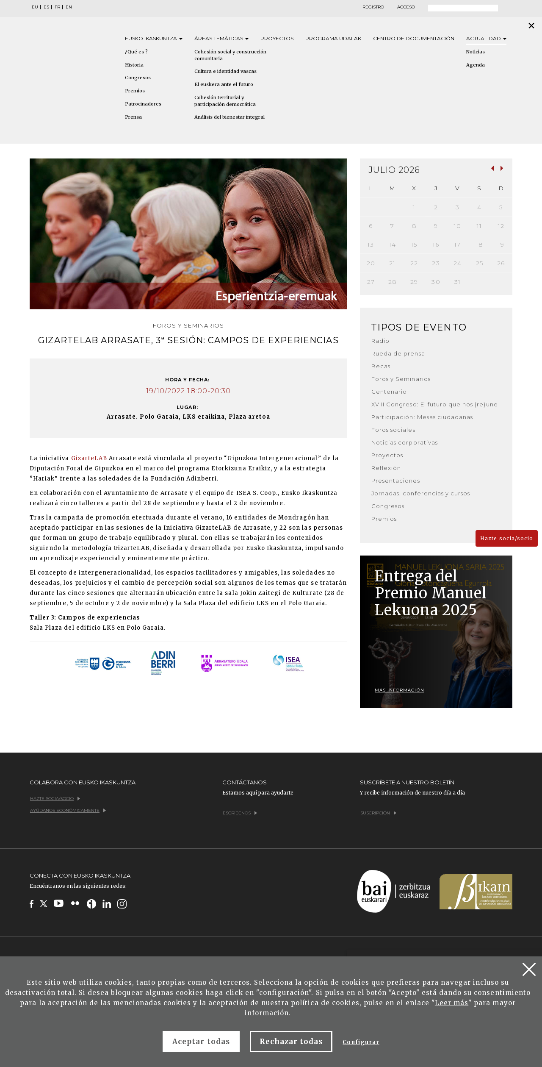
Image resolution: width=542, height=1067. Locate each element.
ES (46, 7)
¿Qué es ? (136, 52)
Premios (135, 91)
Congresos (138, 78)
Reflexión (386, 467)
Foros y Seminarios (401, 378)
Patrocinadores (143, 104)
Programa (333, 38)
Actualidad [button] (486, 38)
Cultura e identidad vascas (225, 71)
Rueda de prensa (398, 353)
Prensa (133, 117)
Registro (373, 7)
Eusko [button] (154, 38)
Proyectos (276, 38)
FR (57, 7)
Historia (134, 65)
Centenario (389, 391)
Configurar (361, 1042)
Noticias (475, 52)
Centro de (413, 38)
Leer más (451, 1003)
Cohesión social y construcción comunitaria (230, 55)
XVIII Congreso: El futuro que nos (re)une (434, 404)
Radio (380, 340)
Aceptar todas (201, 1041)
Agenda (475, 65)
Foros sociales (393, 429)
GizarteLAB (89, 458)
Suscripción (378, 813)
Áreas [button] (221, 38)
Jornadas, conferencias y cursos (420, 493)
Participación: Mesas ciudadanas (422, 417)
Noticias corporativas (404, 442)
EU (35, 7)
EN (69, 7)
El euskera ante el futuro (223, 84)
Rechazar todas (291, 1041)
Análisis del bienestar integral (229, 117)
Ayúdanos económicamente (68, 810)
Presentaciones (395, 480)
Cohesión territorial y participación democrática (225, 100)
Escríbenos (240, 813)
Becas (380, 366)
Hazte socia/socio (506, 538)
